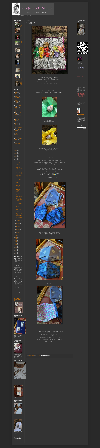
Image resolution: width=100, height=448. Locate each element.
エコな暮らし (17, 129)
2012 (16, 246)
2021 (16, 158)
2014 (16, 243)
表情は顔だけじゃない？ (19, 186)
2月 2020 (18, 232)
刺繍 (16, 100)
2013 (16, 244)
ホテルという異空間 (18, 127)
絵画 (16, 102)
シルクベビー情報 (19, 203)
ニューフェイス (21, 55)
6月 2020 (18, 226)
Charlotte (16, 96)
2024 (16, 153)
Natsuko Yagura (81, 114)
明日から (17, 206)
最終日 (17, 194)
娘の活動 (16, 135)
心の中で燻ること (21, 83)
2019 (16, 235)
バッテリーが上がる (21, 37)
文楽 (16, 130)
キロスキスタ (17, 143)
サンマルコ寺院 (19, 217)
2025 (16, 152)
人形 (16, 92)
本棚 (16, 114)
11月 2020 (18, 219)
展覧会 (16, 98)
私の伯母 (16, 123)
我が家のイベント (18, 110)
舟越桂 (16, 139)
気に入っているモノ (18, 112)
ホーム (50, 360)
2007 (16, 253)
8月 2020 (18, 223)
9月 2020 (18, 222)
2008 (16, 252)
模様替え (21, 48)
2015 (16, 241)
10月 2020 (18, 220)
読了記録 (16, 124)
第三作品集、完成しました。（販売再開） (18, 299)
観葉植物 (16, 108)
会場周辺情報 (18, 209)
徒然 (17, 182)
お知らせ (16, 107)
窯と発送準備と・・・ (18, 176)
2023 (16, 155)
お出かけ (16, 93)
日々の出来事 (17, 91)
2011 (16, 247)
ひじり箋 (17, 164)
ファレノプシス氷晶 (21, 24)
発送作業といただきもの (19, 190)
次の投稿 (28, 360)
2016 (16, 240)
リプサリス (17, 134)
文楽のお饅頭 (18, 178)
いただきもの (18, 179)
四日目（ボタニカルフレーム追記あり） (19, 199)
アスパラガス (17, 137)
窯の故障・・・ (19, 181)
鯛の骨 (17, 166)
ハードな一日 (18, 193)
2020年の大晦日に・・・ (19, 163)
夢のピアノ (21, 29)
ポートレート (17, 142)
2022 (16, 156)
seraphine (17, 104)
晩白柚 (17, 184)
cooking (16, 101)
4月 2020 (18, 229)
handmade (17, 97)
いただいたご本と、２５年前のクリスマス (19, 173)
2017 (16, 238)
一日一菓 (16, 133)
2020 (16, 159)
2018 (16, 237)
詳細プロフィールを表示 (81, 122)
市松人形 (16, 118)
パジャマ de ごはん (21, 69)
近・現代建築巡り (18, 115)
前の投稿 (71, 360)
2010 (16, 249)
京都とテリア (18, 187)
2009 (16, 250)
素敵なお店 (17, 119)
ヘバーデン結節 (18, 138)
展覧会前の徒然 (19, 215)
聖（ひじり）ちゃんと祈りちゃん (19, 168)
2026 (16, 150)
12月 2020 (18, 160)
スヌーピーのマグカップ (21, 43)
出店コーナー (18, 191)
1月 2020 (18, 233)
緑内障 (16, 125)
